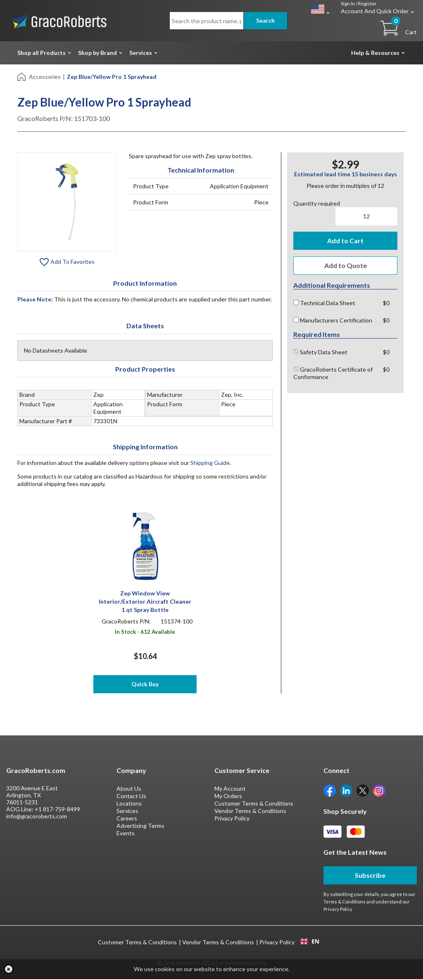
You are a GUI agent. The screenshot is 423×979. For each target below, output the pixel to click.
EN (309, 941)
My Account (230, 788)
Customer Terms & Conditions (253, 803)
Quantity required (316, 203)
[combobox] (310, 941)
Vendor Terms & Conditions (250, 810)
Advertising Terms (140, 825)
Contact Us (131, 795)
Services (140, 52)
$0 (386, 302)
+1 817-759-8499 (57, 809)
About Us (128, 788)
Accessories (45, 76)
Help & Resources (375, 52)
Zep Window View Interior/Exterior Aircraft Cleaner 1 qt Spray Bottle (145, 601)
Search (265, 20)
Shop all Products (41, 52)
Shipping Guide (210, 462)
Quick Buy (145, 683)
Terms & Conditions (344, 901)
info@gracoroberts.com (36, 816)
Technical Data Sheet (324, 302)
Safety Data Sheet (320, 352)
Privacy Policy (232, 818)
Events (125, 833)
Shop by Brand (97, 52)
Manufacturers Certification (332, 320)
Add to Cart (345, 240)
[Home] (22, 76)
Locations (129, 803)
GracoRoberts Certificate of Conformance (333, 373)
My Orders (228, 795)
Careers (126, 818)
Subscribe (370, 875)
